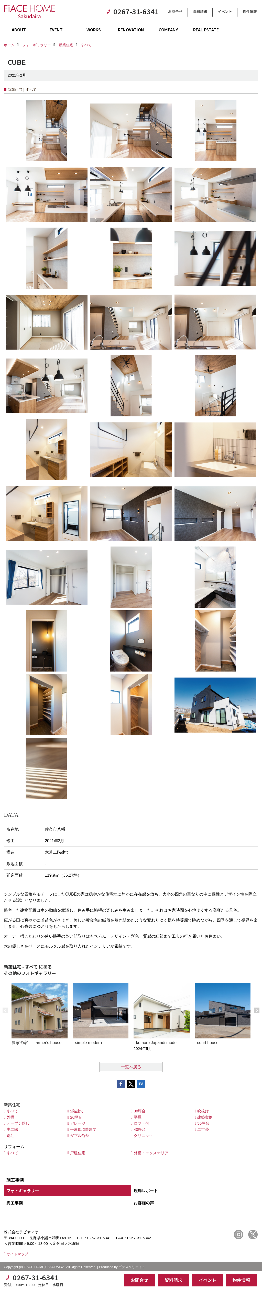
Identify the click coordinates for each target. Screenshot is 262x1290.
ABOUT (19, 30)
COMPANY (168, 30)
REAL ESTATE (206, 30)
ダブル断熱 (79, 1135)
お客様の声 (144, 1203)
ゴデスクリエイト (131, 1267)
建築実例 (205, 1117)
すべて (12, 1111)
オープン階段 (18, 1123)
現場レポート (146, 1190)
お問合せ (175, 11)
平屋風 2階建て (83, 1129)
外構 (10, 1117)
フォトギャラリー (22, 1190)
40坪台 (140, 1129)
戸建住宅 (77, 1153)
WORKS (93, 30)
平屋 (137, 1117)
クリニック (143, 1135)
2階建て (77, 1111)
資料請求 (200, 11)
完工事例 (14, 1203)
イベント (225, 11)
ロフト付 (141, 1123)
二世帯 (203, 1129)
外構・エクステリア (151, 1153)
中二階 (12, 1129)
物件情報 (250, 11)
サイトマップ (17, 1254)
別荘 (10, 1135)
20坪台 (76, 1117)
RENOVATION (131, 30)
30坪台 (140, 1111)
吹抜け (203, 1111)
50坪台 (203, 1123)
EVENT (56, 30)
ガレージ (77, 1123)
